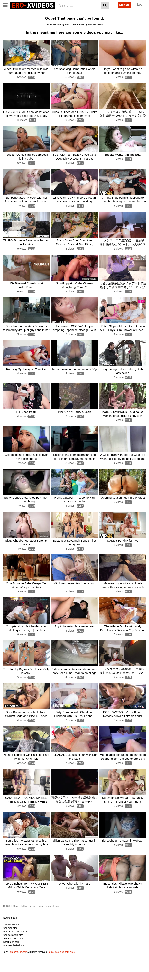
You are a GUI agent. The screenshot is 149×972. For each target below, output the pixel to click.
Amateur (136, 13)
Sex (82, 13)
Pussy (92, 13)
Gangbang (29, 19)
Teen (112, 13)
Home (8, 13)
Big (74, 13)
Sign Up (124, 4)
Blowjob (68, 19)
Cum (16, 19)
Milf (49, 19)
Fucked (123, 13)
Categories (22, 13)
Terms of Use (52, 918)
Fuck (7, 19)
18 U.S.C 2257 (10, 918)
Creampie (82, 19)
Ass (66, 13)
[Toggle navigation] (6, 4)
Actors (47, 13)
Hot (41, 19)
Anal (57, 13)
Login (141, 4)
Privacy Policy (36, 918)
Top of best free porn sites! (61, 964)
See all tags (98, 19)
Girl (57, 19)
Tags (36, 13)
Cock (102, 13)
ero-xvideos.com (18, 964)
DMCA (23, 918)
